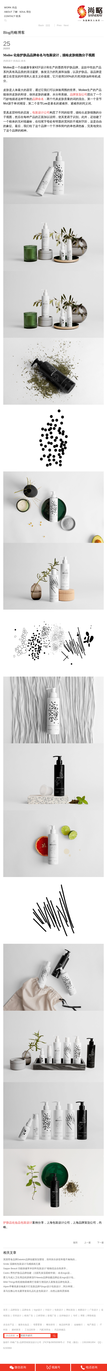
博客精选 (91, 1315)
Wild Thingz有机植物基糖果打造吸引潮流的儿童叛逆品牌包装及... (37, 1282)
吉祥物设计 (64, 1315)
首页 (5, 1310)
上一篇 (87, 1242)
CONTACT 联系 (12, 16)
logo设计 (38, 1310)
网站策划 (70, 1310)
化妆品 (17, 61)
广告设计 (93, 1310)
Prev (59, 25)
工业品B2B (30, 1329)
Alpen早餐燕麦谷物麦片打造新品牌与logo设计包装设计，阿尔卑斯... (39, 1286)
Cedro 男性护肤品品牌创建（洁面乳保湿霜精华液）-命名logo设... (37, 1273)
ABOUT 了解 (11, 11)
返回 (75, 1242)
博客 (82, 1315)
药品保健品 (59, 1329)
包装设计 (8, 61)
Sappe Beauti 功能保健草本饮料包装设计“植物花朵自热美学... (35, 1268)
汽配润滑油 (44, 1329)
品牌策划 (15, 1310)
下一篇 (100, 1242)
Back (41, 25)
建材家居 (16, 1329)
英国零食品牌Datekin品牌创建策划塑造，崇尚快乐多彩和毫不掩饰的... (40, 1259)
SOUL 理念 (25, 11)
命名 (23, 61)
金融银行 (78, 1324)
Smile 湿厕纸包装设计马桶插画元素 (21, 1264)
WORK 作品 (10, 7)
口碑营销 (40, 1315)
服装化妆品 (23, 1324)
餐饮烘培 (50, 1324)
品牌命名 (26, 1310)
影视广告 (52, 1315)
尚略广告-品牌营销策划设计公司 (25, 1342)
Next (66, 25)
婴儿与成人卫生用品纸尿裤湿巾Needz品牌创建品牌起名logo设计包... (39, 1277)
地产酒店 (91, 1324)
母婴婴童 (37, 1324)
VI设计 (48, 1310)
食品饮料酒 (64, 1324)
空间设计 (17, 1315)
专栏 (75, 1315)
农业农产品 (8, 1324)
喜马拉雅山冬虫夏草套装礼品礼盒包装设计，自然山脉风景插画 (36, 1291)
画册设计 (82, 1310)
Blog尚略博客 (14, 32)
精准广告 (28, 1315)
